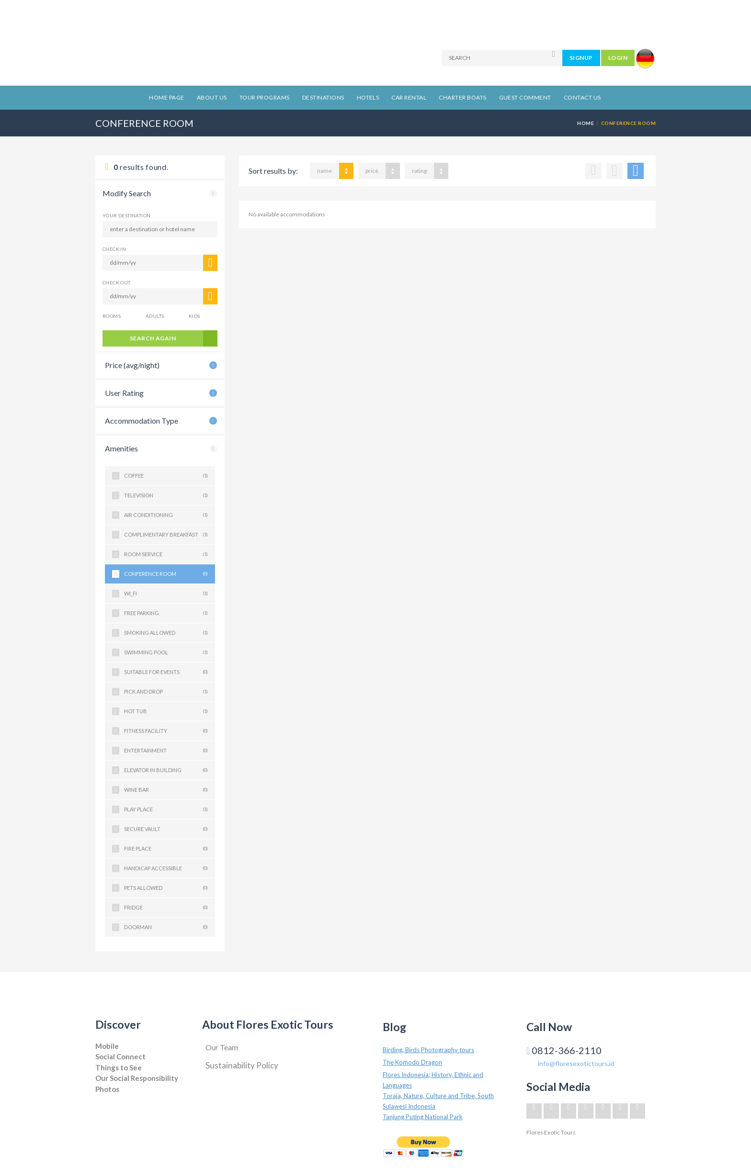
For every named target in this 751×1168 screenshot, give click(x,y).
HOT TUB (166, 711)
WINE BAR (166, 790)
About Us (212, 97)
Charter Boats (462, 97)
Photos (107, 1089)
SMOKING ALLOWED (166, 633)
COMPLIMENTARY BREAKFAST (166, 534)
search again (153, 338)
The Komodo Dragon (412, 1062)
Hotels (368, 97)
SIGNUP (581, 57)
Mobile (107, 1046)
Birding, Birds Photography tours (428, 1050)
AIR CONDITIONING (166, 515)
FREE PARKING (166, 613)
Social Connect (120, 1056)
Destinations (323, 97)
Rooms (111, 316)
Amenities (121, 448)
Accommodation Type (141, 420)
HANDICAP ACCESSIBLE (166, 868)
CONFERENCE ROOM (166, 574)
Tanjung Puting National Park (423, 1117)
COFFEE (166, 476)
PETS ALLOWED (166, 888)
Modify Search (126, 193)
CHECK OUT (116, 282)
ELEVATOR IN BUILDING (166, 770)
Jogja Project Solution (122, 1098)
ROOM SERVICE (166, 554)
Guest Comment (525, 97)
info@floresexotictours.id (576, 1063)
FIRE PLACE (166, 848)
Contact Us (582, 97)
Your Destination (126, 215)
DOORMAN (166, 927)
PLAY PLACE (166, 809)
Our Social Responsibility (136, 1078)
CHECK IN (114, 249)
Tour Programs (264, 97)
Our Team (221, 1047)
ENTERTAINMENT (166, 750)
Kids (194, 316)
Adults (155, 316)
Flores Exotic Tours (551, 1132)
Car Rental (408, 97)
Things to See (118, 1067)
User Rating (124, 392)
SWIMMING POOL (166, 652)
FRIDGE (166, 907)
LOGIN (617, 57)
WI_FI (166, 593)
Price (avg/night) (132, 365)
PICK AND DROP (166, 691)
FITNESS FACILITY (166, 731)
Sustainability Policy (241, 1065)
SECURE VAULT (166, 829)
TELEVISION (166, 495)
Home (585, 123)
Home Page (166, 97)
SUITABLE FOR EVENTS (166, 672)
